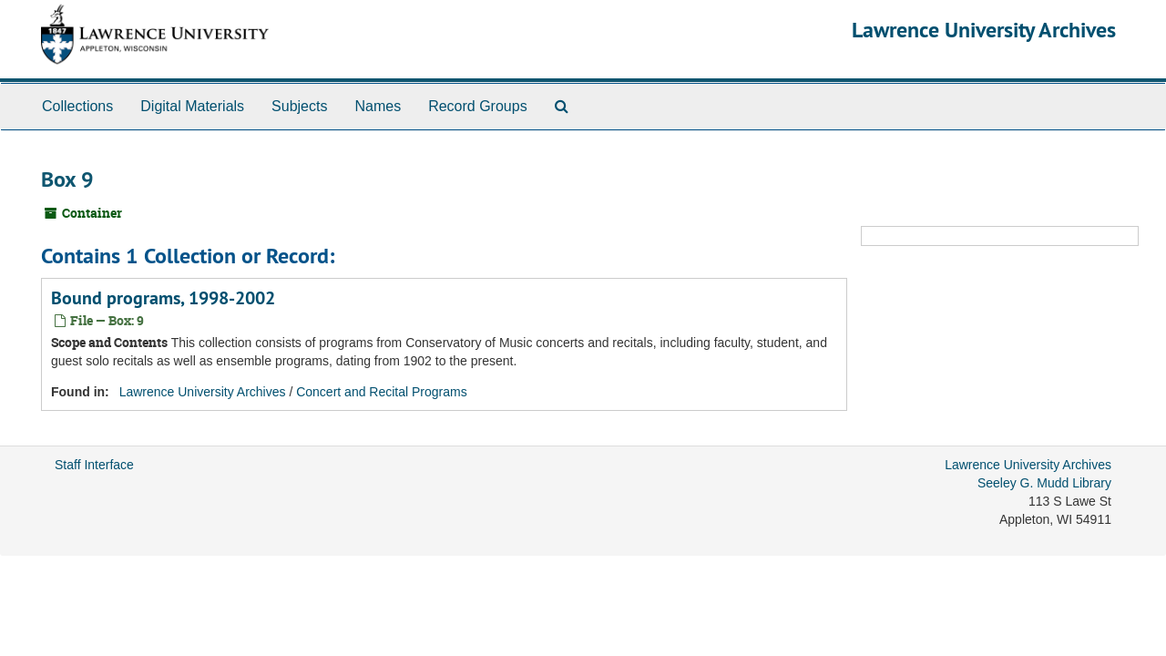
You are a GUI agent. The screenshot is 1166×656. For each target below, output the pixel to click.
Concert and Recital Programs (381, 391)
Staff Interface (94, 464)
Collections (77, 106)
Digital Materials (192, 106)
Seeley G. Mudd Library (1044, 483)
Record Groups (477, 106)
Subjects (299, 106)
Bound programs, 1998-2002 (163, 298)
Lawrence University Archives (984, 29)
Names (377, 106)
